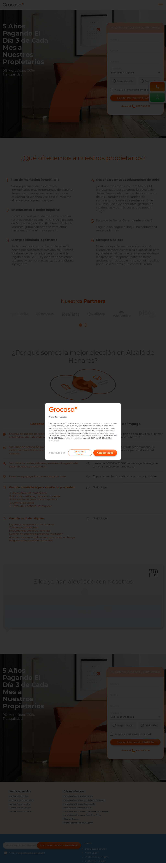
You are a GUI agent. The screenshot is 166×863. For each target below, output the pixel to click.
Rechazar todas (80, 452)
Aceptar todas (105, 452)
